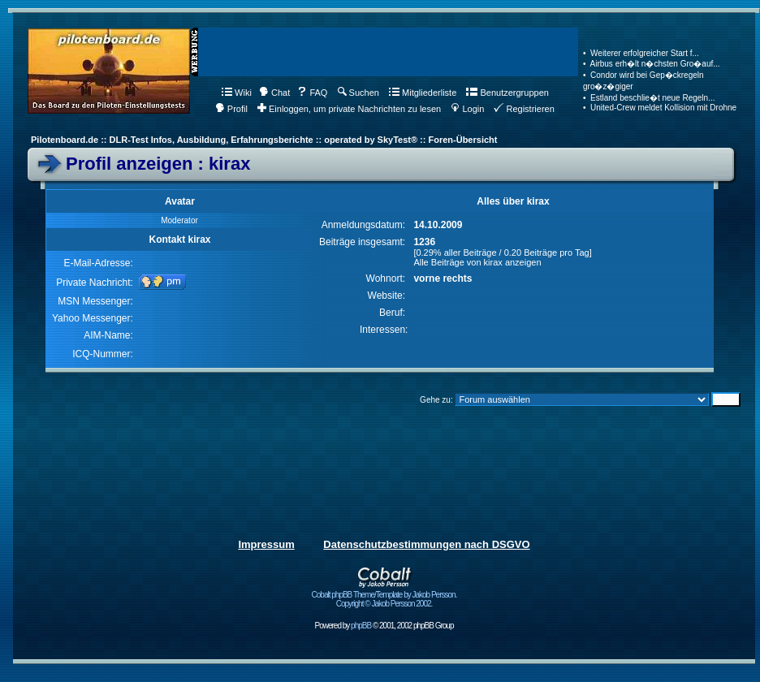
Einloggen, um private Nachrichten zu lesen (349, 109)
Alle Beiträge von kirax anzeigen (477, 262)
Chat (274, 92)
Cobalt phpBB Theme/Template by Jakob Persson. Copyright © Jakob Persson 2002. (384, 595)
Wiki (237, 92)
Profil (231, 109)
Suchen (358, 92)
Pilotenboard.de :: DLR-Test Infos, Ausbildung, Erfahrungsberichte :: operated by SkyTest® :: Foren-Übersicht (264, 140)
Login (467, 109)
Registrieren (524, 109)
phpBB (361, 625)
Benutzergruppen (507, 92)
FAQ (312, 92)
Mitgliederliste (422, 92)
